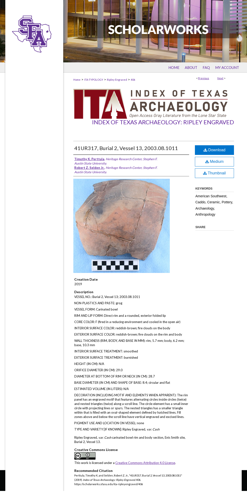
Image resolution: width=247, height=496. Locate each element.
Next (220, 78)
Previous (203, 78)
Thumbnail (214, 173)
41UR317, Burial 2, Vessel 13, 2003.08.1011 (126, 148)
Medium (214, 161)
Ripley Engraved (117, 79)
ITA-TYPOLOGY (93, 79)
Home (77, 79)
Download (215, 150)
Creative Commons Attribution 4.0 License (145, 463)
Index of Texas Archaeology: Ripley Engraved (163, 122)
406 (133, 79)
